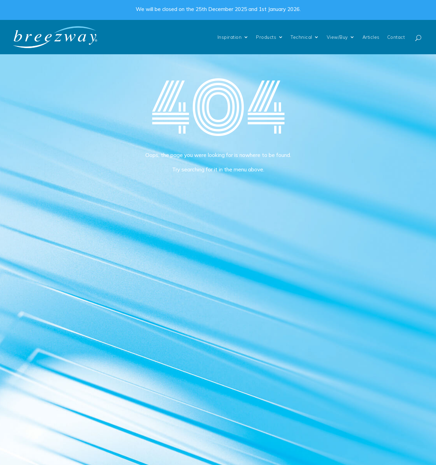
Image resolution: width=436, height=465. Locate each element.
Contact (396, 37)
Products (266, 37)
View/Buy (337, 37)
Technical (301, 37)
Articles (371, 37)
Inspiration (229, 37)
